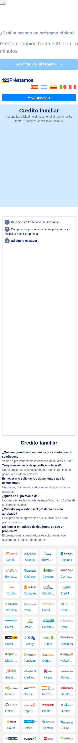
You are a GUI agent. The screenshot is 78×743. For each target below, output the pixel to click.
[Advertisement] (39, 94)
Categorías (38, 23)
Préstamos (26, 698)
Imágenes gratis (31, 707)
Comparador (29, 702)
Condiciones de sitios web (39, 722)
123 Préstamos (22, 711)
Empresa (46, 702)
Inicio (13, 698)
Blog (70, 702)
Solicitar (59, 702)
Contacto (51, 707)
